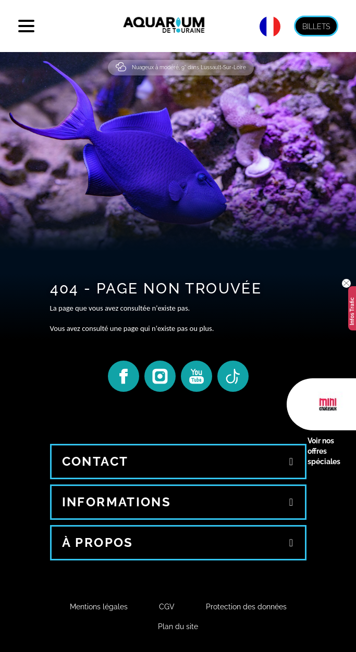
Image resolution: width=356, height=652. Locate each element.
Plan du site (178, 626)
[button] (346, 283)
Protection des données (246, 607)
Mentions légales (99, 607)
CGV (167, 607)
